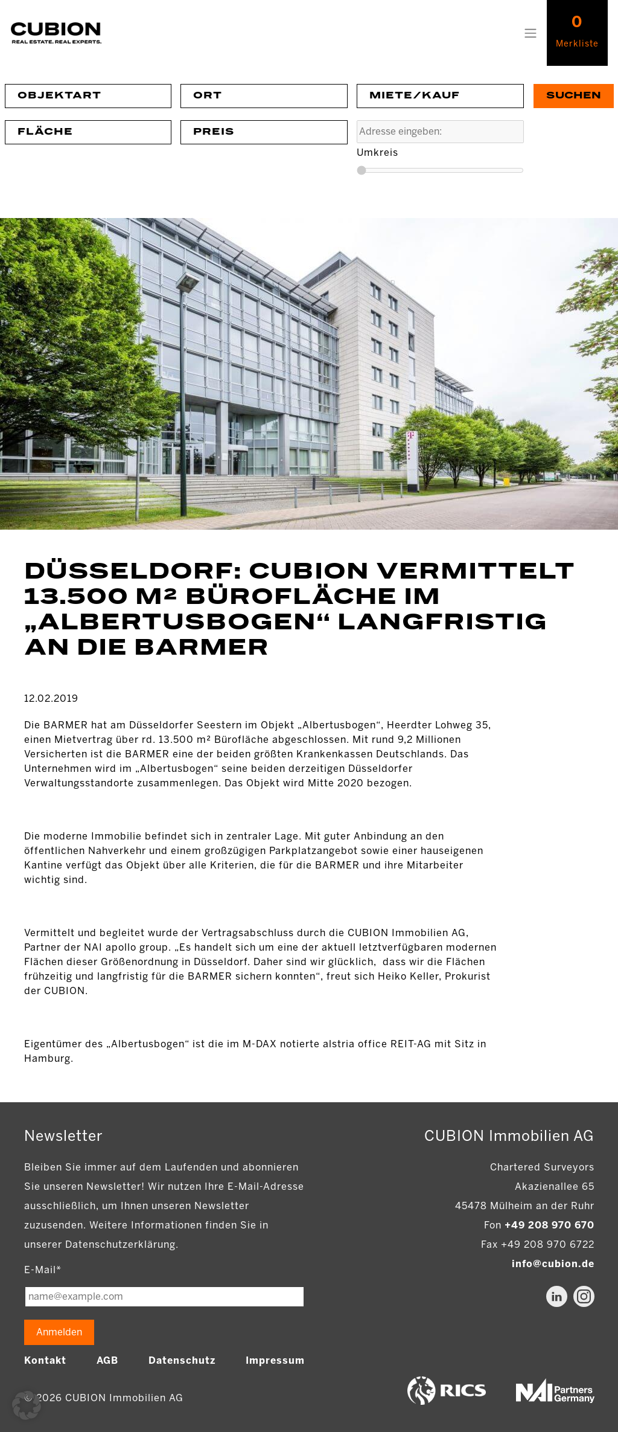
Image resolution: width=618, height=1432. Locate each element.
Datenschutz (181, 1360)
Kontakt (45, 1360)
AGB (107, 1360)
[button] (26, 1405)
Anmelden (59, 1332)
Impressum (275, 1360)
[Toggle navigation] (530, 33)
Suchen (573, 95)
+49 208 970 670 (549, 1225)
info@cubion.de (553, 1264)
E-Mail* (43, 1270)
